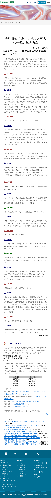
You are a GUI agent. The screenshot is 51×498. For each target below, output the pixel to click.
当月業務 (22, 467)
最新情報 (20, 460)
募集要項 (39, 465)
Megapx (40, 494)
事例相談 (22, 465)
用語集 (21, 476)
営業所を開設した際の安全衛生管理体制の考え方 (21, 434)
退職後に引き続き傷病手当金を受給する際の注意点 (22, 425)
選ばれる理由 (6, 465)
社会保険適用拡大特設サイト (21, 406)
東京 (33, 2)
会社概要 (5, 469)
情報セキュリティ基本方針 (9, 487)
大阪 (28, 2)
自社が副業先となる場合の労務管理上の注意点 (20, 436)
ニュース (22, 463)
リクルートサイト (41, 463)
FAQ (35, 469)
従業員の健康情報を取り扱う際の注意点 (18, 429)
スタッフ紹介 (6, 478)
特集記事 (22, 469)
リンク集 (37, 477)
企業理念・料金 (7, 471)
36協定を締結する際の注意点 (14, 427)
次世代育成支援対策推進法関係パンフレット (25, 401)
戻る (46, 414)
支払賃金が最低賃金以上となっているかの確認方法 (22, 438)
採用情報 (37, 460)
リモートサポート (40, 472)
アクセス (5, 476)
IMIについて (4, 463)
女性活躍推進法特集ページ (20, 404)
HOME (4, 22)
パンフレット (23, 474)
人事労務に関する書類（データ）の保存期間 (20, 431)
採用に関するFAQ (41, 467)
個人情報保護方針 (7, 484)
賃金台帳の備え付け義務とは (14, 440)
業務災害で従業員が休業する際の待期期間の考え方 (22, 442)
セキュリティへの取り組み (9, 481)
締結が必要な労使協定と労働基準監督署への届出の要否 (24, 421)
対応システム (6, 467)
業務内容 (5, 474)
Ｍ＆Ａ (36, 474)
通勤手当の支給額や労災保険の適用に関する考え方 (22, 444)
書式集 (21, 471)
